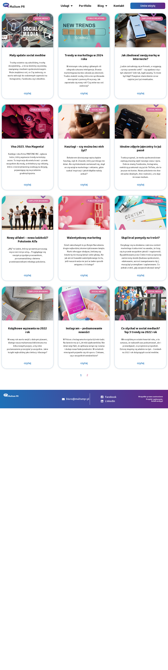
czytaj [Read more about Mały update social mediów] (27, 93)
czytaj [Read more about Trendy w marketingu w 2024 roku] (84, 93)
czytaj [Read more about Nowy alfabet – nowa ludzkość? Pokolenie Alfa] (27, 275)
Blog (102, 6)
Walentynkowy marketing (84, 238)
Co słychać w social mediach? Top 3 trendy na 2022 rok (140, 330)
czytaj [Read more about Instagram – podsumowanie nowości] (84, 363)
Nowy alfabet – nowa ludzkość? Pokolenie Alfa (27, 239)
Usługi (67, 6)
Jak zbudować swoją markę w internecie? (140, 57)
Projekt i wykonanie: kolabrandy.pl (154, 400)
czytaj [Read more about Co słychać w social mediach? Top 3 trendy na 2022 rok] (140, 363)
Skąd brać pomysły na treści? (140, 238)
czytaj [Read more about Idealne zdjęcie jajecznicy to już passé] (140, 184)
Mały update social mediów (27, 55)
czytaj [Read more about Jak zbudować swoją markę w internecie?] (140, 93)
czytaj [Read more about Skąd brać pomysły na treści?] (140, 275)
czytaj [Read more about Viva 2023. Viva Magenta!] (27, 184)
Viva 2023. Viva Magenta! (27, 146)
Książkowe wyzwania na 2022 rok (27, 330)
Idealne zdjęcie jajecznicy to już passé (140, 148)
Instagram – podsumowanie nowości (84, 330)
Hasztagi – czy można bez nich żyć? (84, 148)
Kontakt (118, 6)
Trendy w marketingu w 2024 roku (84, 57)
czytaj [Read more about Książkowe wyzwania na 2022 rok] (27, 363)
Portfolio (85, 6)
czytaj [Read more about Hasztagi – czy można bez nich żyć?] (84, 184)
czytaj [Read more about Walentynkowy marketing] (84, 275)
